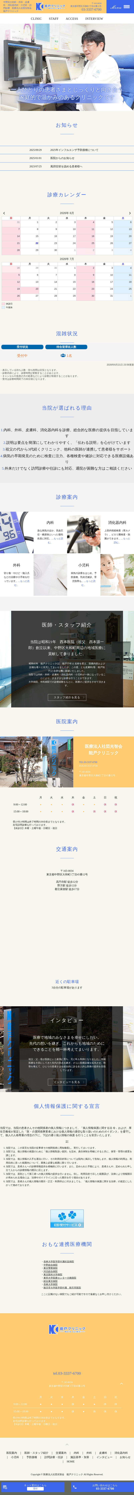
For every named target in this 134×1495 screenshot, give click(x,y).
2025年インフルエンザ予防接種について (74, 150)
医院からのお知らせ (62, 158)
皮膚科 (103, 1452)
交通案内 (61, 1452)
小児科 (15, 1457)
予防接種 (31, 1457)
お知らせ (125, 1457)
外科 (89, 1452)
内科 (76, 1452)
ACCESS (72, 18)
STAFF (54, 18)
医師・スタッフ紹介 (36, 1452)
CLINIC (36, 18)
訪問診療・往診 (53, 1457)
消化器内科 (121, 1452)
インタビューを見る (67, 1082)
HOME (71, 1461)
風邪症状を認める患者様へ (66, 166)
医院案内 (11, 1452)
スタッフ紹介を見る (67, 697)
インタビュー (104, 1457)
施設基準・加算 (79, 1457)
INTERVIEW (94, 18)
